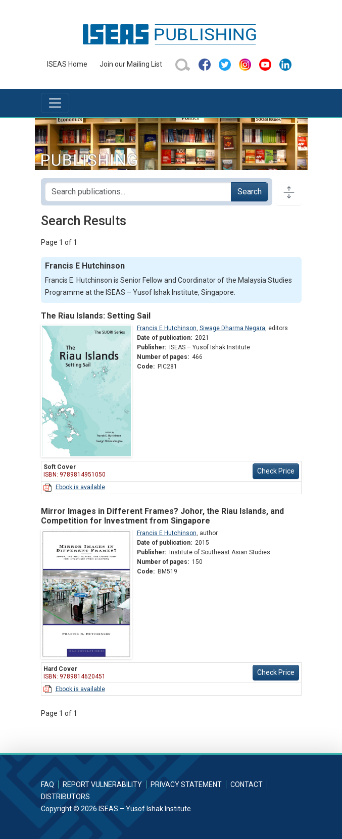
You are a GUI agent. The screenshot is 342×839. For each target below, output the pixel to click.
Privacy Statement (186, 784)
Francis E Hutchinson (167, 328)
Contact (246, 784)
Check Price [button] (276, 471)
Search (249, 191)
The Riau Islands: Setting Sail (96, 316)
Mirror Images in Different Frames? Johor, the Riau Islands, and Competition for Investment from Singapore (162, 516)
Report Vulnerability (102, 784)
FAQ (47, 784)
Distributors (65, 797)
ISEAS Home (67, 64)
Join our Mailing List (131, 64)
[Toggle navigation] (55, 103)
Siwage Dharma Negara (232, 328)
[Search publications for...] (138, 191)
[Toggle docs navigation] (289, 191)
